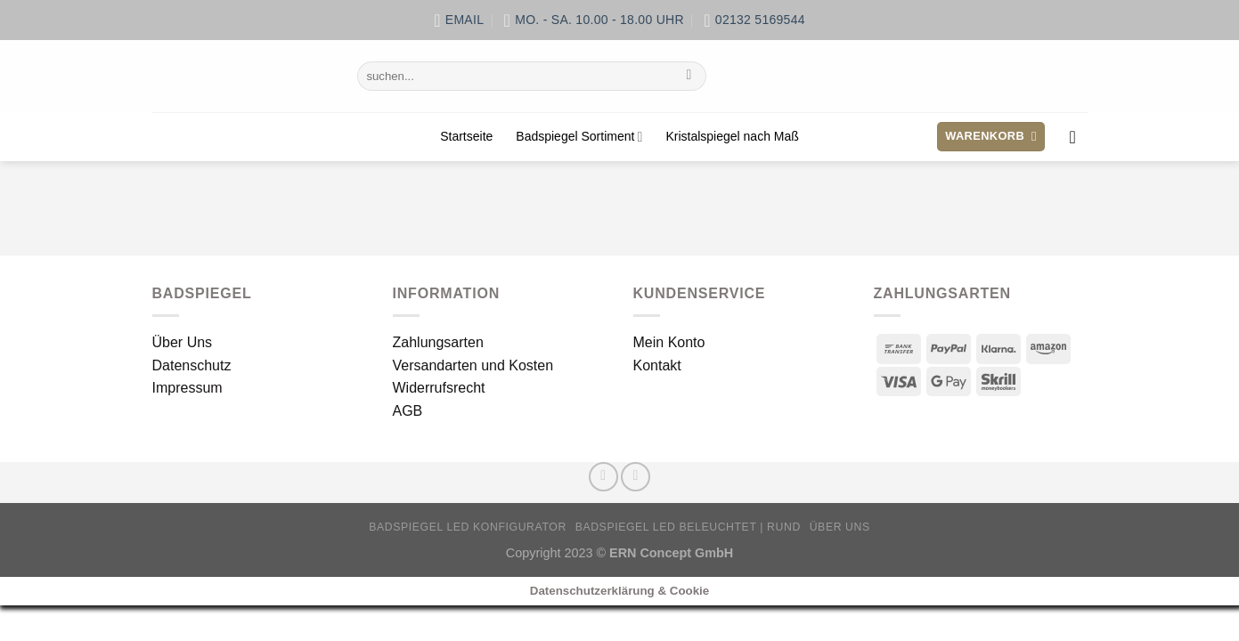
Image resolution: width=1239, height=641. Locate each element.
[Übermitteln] (689, 76)
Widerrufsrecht (439, 387)
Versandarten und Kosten (473, 365)
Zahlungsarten (438, 342)
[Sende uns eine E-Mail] (635, 476)
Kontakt (657, 365)
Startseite (466, 136)
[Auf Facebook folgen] (603, 476)
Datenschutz (192, 365)
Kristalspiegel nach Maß (731, 136)
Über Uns (182, 342)
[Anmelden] (1079, 137)
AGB (408, 410)
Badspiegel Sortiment (579, 136)
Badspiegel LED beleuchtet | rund (688, 527)
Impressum (187, 387)
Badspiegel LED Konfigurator (468, 527)
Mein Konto (669, 342)
